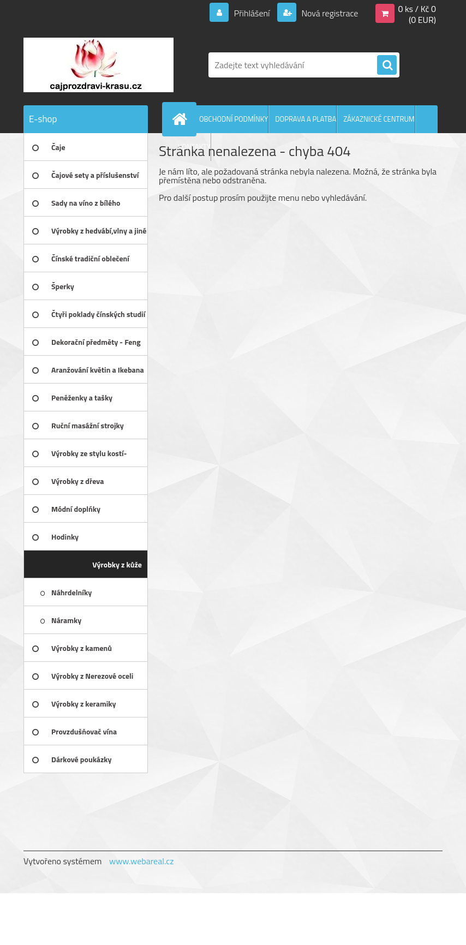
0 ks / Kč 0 (417, 8)
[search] (387, 65)
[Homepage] (181, 119)
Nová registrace (329, 13)
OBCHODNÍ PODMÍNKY (233, 118)
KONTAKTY (194, 146)
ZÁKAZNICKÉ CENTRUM (379, 118)
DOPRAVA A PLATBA (305, 118)
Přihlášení (252, 13)
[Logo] (98, 65)
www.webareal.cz (141, 861)
